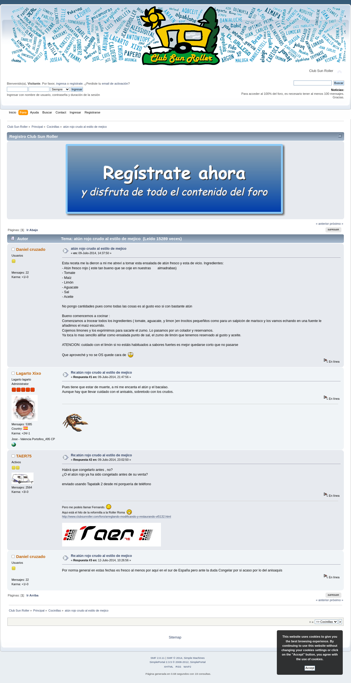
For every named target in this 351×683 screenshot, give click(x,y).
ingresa (61, 83)
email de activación (115, 83)
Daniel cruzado (30, 249)
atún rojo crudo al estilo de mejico (98, 249)
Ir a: (311, 621)
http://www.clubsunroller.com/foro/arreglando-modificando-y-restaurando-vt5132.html (116, 516)
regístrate (76, 83)
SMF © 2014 (174, 657)
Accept (309, 668)
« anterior (322, 223)
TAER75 (24, 456)
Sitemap (175, 637)
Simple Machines (194, 657)
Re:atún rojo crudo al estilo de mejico (101, 372)
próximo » (336, 223)
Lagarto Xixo (28, 373)
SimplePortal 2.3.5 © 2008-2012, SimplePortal (177, 661)
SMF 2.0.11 (158, 657)
